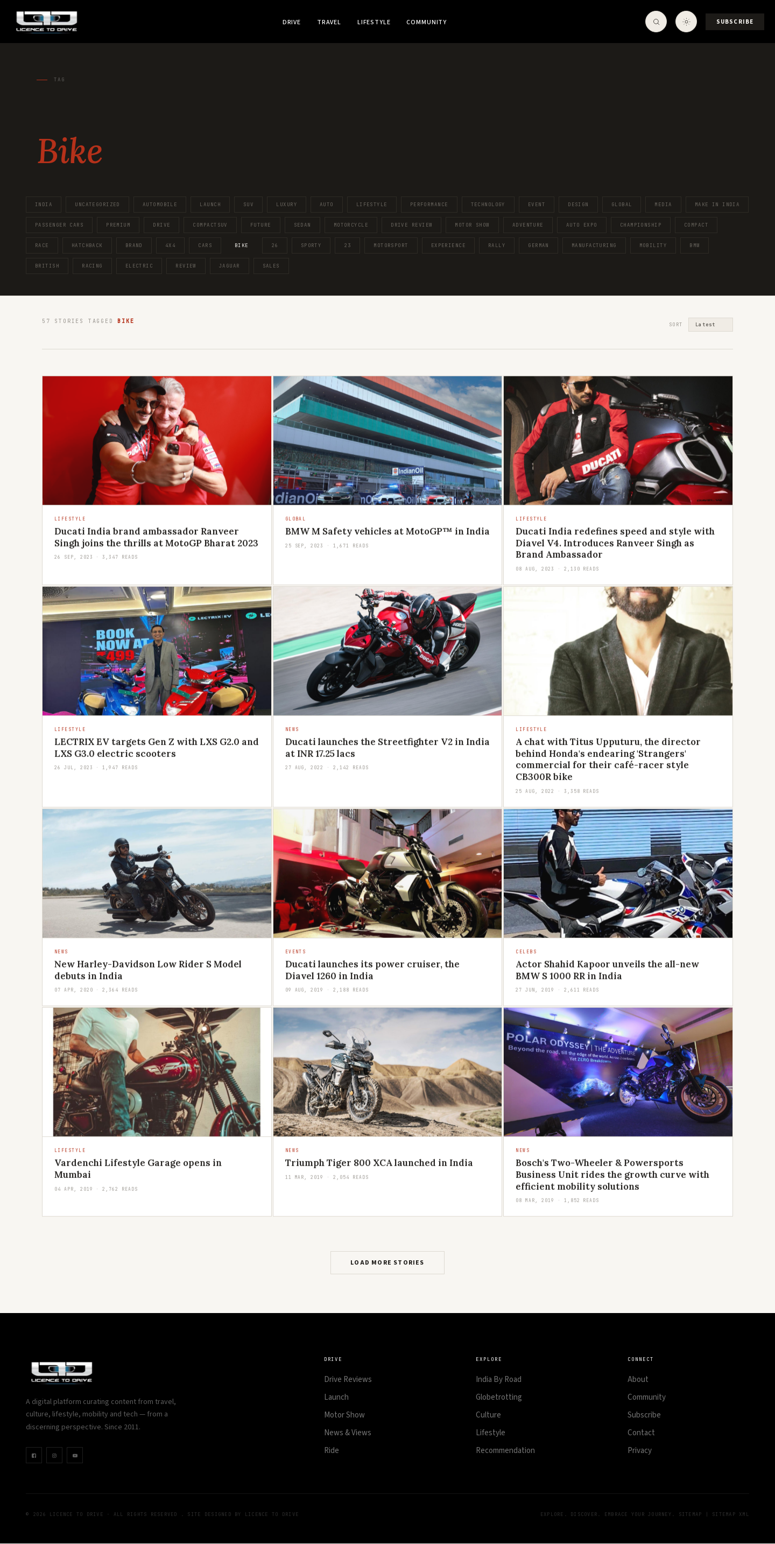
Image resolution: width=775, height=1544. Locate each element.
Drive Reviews (348, 1380)
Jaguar (229, 266)
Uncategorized (97, 204)
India (43, 204)
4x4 (170, 245)
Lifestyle (374, 22)
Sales (271, 266)
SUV (248, 204)
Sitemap (690, 1515)
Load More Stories (387, 1263)
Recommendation (505, 1451)
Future (260, 225)
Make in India (717, 204)
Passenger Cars (59, 225)
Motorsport (391, 245)
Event (536, 204)
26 (274, 245)
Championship (640, 225)
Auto (327, 204)
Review (185, 266)
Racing (92, 266)
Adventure (528, 225)
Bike (242, 245)
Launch (210, 204)
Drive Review (411, 225)
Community (426, 22)
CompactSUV (210, 225)
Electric (139, 266)
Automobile (160, 204)
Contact (641, 1433)
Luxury (286, 204)
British (47, 266)
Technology (488, 204)
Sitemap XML (730, 1515)
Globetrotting (499, 1397)
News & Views (347, 1433)
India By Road (499, 1380)
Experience (448, 245)
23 (347, 245)
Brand (134, 245)
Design (578, 204)
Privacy (640, 1451)
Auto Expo (581, 225)
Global (621, 204)
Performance (429, 204)
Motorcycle (351, 225)
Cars (205, 245)
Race (42, 245)
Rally (496, 245)
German (538, 245)
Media (663, 204)
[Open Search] (656, 21)
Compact (696, 225)
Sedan (302, 225)
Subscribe (734, 22)
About (638, 1380)
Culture (488, 1415)
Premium (118, 225)
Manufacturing (594, 245)
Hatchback (87, 245)
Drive (292, 22)
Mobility (653, 245)
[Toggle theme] (686, 21)
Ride (331, 1451)
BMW (694, 245)
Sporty (311, 245)
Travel (329, 22)
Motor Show (472, 225)
